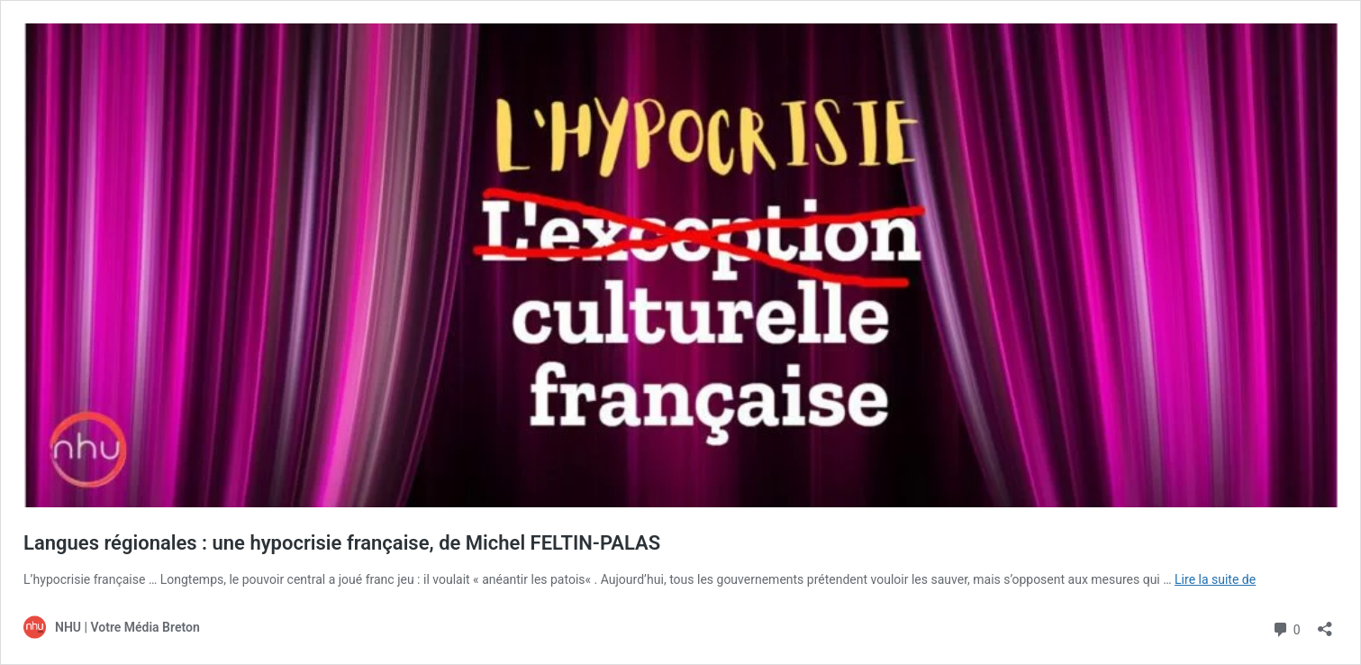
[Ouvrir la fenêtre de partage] (1325, 623)
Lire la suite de (1215, 579)
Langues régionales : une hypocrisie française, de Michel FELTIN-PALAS (341, 543)
